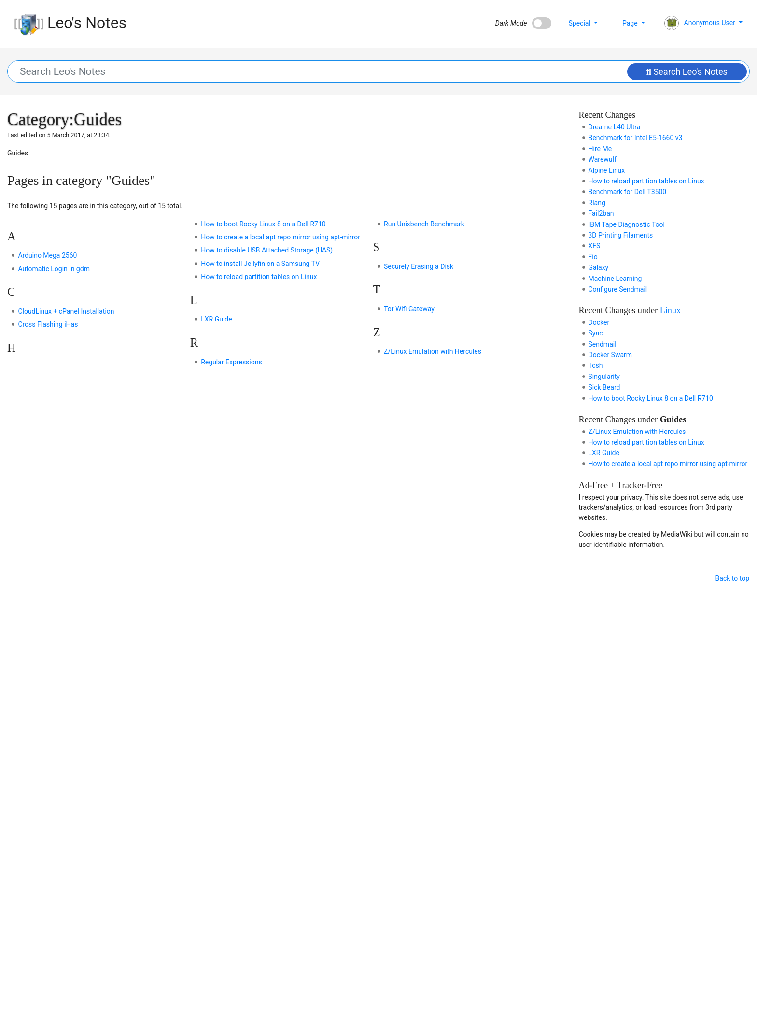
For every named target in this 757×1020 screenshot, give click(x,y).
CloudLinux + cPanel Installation (66, 311)
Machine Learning (615, 278)
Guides (673, 419)
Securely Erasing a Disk (418, 266)
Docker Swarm (610, 355)
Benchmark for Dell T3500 (628, 192)
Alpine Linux (607, 170)
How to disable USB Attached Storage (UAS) (267, 250)
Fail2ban (601, 213)
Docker (599, 322)
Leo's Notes (70, 23)
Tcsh (596, 365)
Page (630, 23)
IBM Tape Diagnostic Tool (627, 224)
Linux (670, 310)
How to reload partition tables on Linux (259, 276)
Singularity (604, 376)
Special (580, 23)
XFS (595, 246)
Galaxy (599, 267)
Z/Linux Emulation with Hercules (432, 351)
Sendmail (603, 344)
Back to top (732, 578)
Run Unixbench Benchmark (424, 224)
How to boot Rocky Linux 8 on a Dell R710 (263, 224)
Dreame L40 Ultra (615, 127)
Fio (593, 257)
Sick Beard (604, 387)
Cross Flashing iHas (48, 324)
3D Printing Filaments (621, 235)
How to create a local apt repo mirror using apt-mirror (280, 237)
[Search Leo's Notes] (379, 71)
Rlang (597, 203)
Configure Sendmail (618, 289)
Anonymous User (700, 23)
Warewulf (603, 159)
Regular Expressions (231, 362)
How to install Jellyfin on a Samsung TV (260, 263)
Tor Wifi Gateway (409, 309)
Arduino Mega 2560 (47, 255)
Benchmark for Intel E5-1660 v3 (636, 137)
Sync (596, 333)
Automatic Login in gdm (54, 269)
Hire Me (600, 149)
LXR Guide (216, 319)
